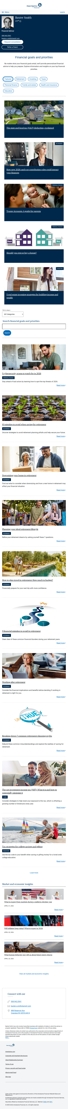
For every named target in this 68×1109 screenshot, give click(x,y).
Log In (62, 12)
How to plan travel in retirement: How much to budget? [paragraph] (27, 580)
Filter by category (6, 310)
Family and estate (29, 85)
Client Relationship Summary (14, 1060)
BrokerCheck (33, 1028)
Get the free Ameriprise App (36, 1087)
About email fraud (10, 1072)
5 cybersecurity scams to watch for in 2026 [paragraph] (21, 374)
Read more (61, 385)
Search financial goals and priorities (21, 321)
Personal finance (11, 85)
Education (8, 91)
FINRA (45, 1102)
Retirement (20, 79)
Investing (32, 79)
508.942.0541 (6, 35)
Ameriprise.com (10, 1051)
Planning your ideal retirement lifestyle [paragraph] (20, 529)
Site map (8, 1077)
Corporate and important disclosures (16, 1056)
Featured (8, 79)
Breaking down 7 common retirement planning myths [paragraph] (27, 736)
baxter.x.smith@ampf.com (11, 38)
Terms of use (9, 1064)
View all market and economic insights (34, 974)
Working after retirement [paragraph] (13, 682)
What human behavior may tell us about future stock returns (28, 955)
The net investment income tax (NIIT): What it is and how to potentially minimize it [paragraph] (29, 791)
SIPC (51, 1102)
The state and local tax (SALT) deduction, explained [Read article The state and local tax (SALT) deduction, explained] (30, 128)
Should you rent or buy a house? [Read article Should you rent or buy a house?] (21, 253)
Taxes (43, 79)
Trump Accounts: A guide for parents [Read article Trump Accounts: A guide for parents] (23, 211)
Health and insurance (49, 85)
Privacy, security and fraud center (15, 1068)
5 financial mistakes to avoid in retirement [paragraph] (21, 631)
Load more (34, 873)
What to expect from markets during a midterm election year (28, 902)
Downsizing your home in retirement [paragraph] (19, 475)
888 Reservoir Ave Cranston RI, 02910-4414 (20, 1012)
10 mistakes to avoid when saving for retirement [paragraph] (24, 424)
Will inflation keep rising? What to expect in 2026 (23, 928)
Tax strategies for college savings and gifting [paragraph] (22, 847)
